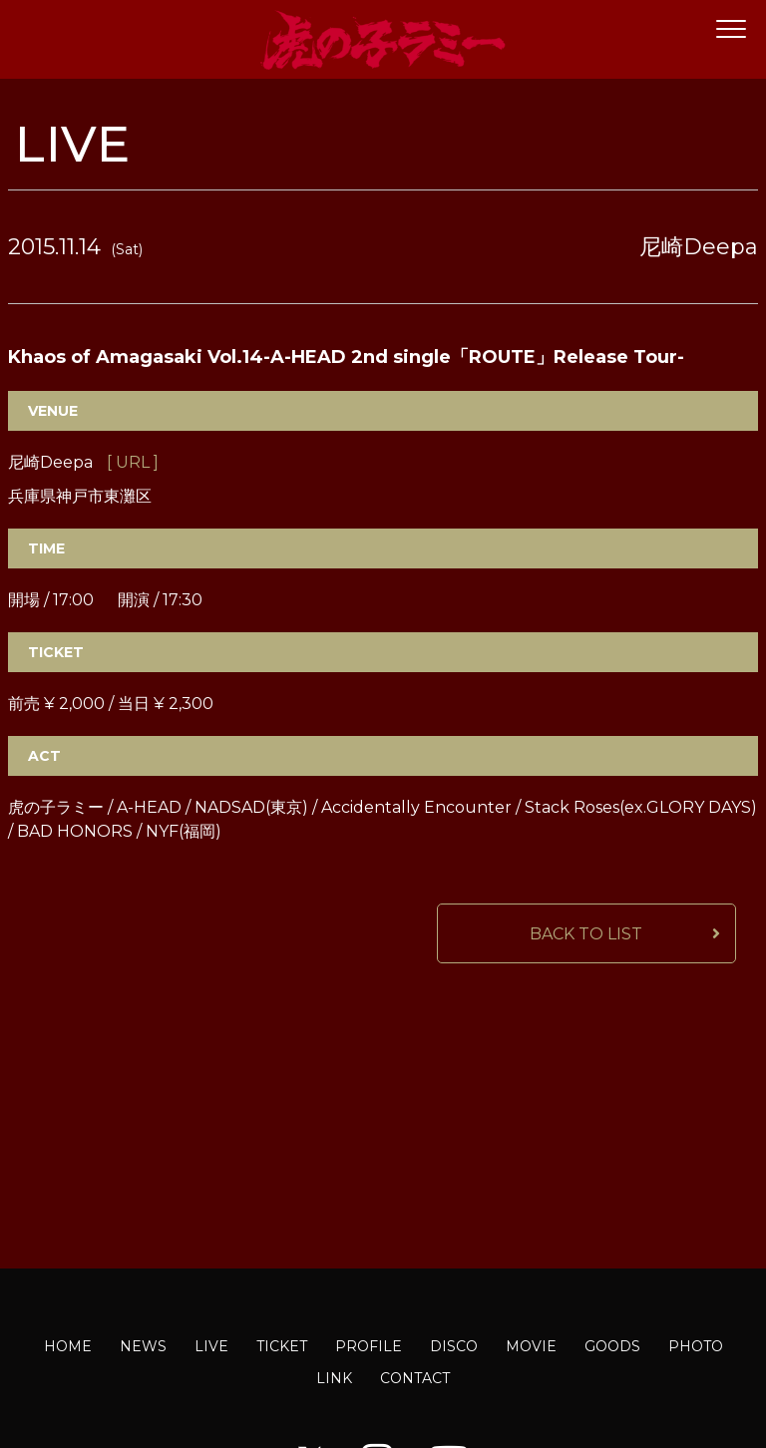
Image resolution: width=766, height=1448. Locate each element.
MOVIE (531, 1346)
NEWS (143, 1346)
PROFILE (368, 1346)
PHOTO (695, 1346)
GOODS (612, 1346)
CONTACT (415, 1378)
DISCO (454, 1346)
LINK (334, 1378)
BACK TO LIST (586, 933)
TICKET (281, 1346)
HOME (68, 1346)
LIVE (211, 1346)
